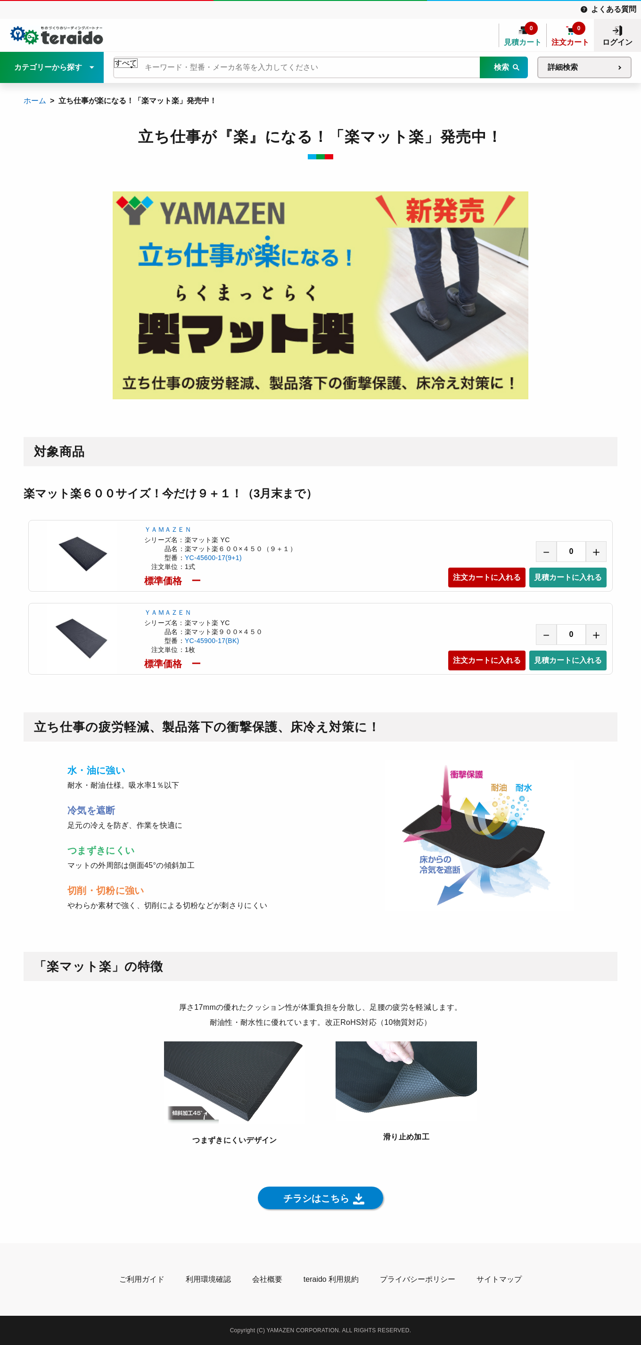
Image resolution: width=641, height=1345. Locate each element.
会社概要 (267, 1279)
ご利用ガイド (141, 1279)
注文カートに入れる (487, 577)
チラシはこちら (316, 1198)
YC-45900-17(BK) (212, 640)
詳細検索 (563, 67)
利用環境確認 (208, 1279)
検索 (501, 67)
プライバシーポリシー (417, 1279)
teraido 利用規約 (331, 1279)
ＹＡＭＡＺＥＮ (167, 529)
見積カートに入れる (568, 577)
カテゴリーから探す (48, 67)
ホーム (35, 101)
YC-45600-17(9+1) (213, 557)
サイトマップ (499, 1279)
